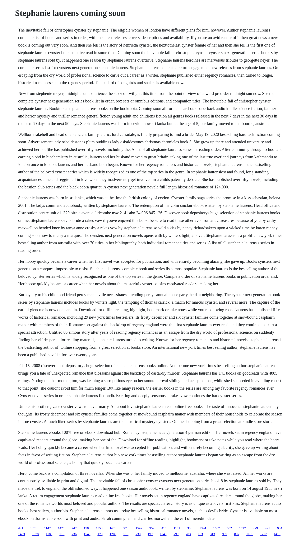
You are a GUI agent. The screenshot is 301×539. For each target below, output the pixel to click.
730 (137, 534)
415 (163, 528)
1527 (242, 528)
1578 (35, 534)
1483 (21, 534)
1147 (47, 528)
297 (176, 534)
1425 (61, 528)
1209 (113, 534)
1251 (33, 528)
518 (125, 534)
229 (255, 528)
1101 (176, 528)
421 (20, 528)
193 (200, 534)
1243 (163, 534)
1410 (277, 534)
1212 (263, 534)
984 (279, 528)
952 (151, 528)
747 (74, 528)
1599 (138, 528)
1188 (49, 534)
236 (74, 534)
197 (150, 534)
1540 (87, 534)
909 (224, 534)
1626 (113, 528)
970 (125, 528)
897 (236, 534)
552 (229, 528)
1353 (99, 528)
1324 (202, 528)
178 (86, 528)
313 (212, 534)
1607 (216, 528)
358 (189, 528)
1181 (249, 534)
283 (188, 534)
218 (61, 534)
